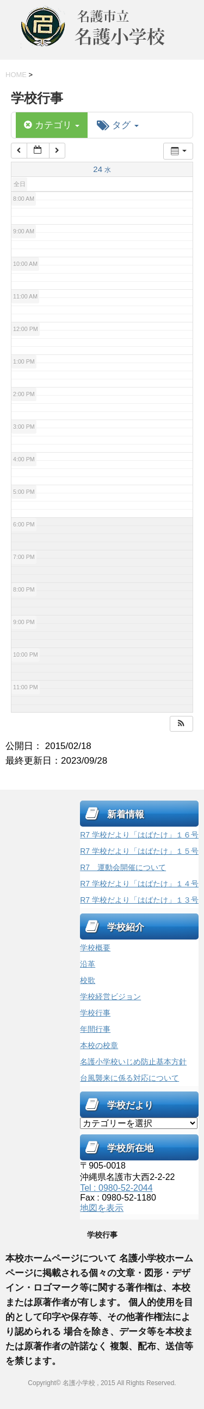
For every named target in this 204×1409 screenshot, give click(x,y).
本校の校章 (99, 1045)
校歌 (87, 980)
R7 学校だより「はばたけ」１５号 (139, 851)
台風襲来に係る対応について (129, 1078)
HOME (16, 75)
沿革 (87, 964)
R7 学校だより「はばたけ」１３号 (139, 900)
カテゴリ (51, 125)
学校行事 (95, 1012)
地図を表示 (101, 1208)
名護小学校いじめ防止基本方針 (133, 1061)
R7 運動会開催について (123, 867)
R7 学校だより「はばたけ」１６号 (139, 834)
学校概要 (95, 947)
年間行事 (95, 1029)
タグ (117, 125)
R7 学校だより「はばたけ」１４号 (139, 883)
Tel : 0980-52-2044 (116, 1187)
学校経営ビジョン (110, 996)
